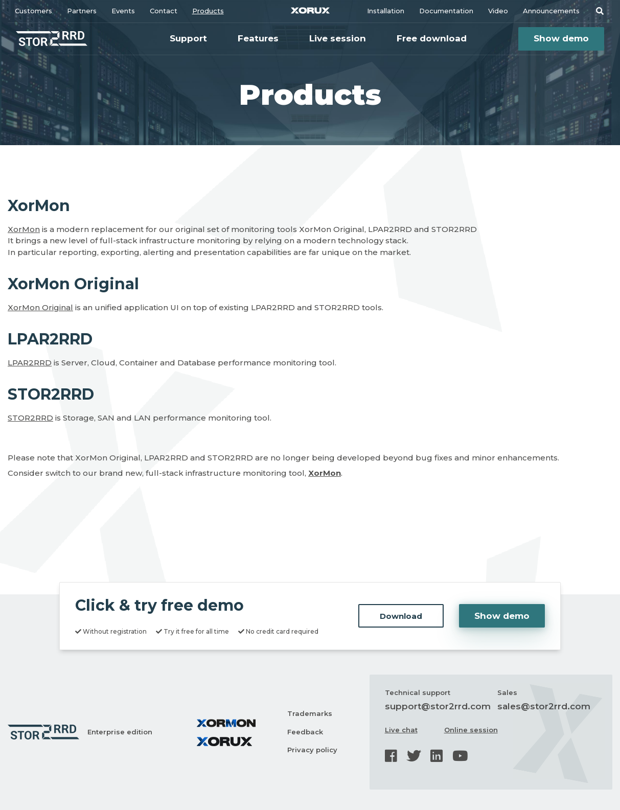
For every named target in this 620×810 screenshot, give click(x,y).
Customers (33, 11)
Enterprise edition (119, 732)
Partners (82, 11)
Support (188, 38)
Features (258, 38)
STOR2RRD (30, 418)
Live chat (401, 730)
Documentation (446, 11)
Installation (385, 11)
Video (498, 11)
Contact (163, 11)
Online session (471, 730)
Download (401, 616)
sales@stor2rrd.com (543, 706)
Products (208, 11)
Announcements (551, 11)
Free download (432, 38)
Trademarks (309, 713)
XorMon (24, 229)
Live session (337, 38)
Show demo (561, 38)
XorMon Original (40, 307)
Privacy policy (312, 750)
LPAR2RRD (30, 362)
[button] (599, 11)
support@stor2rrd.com (438, 706)
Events (123, 11)
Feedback (305, 732)
